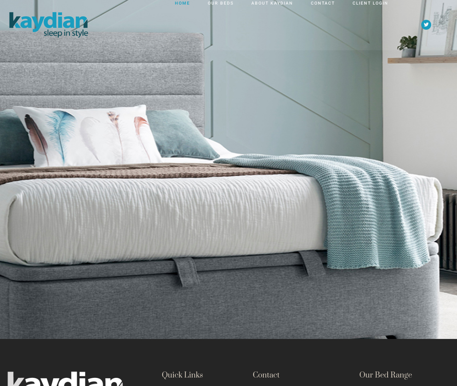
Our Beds (221, 22)
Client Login (370, 22)
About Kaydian (272, 22)
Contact (323, 22)
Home (182, 22)
